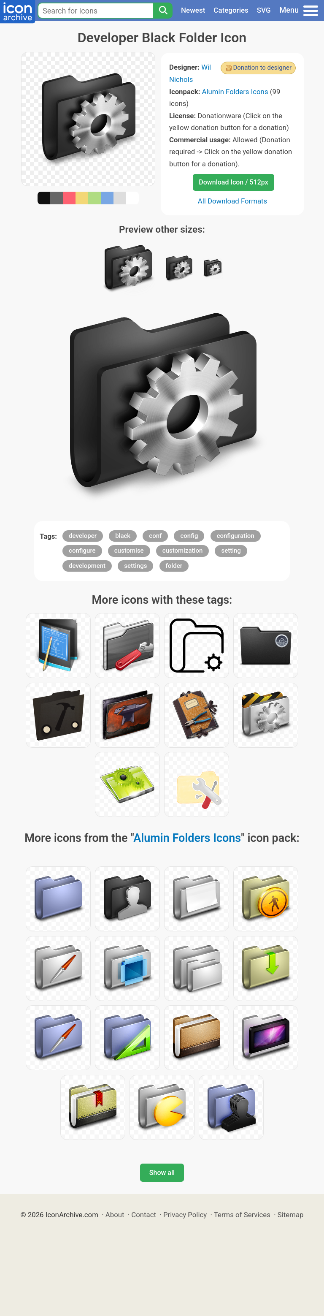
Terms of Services (242, 1214)
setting (230, 550)
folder (174, 566)
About (114, 1214)
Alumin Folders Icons (235, 91)
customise (129, 550)
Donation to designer (262, 67)
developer (83, 536)
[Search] (163, 11)
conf (155, 536)
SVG (264, 10)
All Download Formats (232, 201)
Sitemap (291, 1214)
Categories (230, 10)
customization (182, 550)
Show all (162, 1173)
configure (82, 550)
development (87, 566)
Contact (143, 1214)
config (189, 536)
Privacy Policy (185, 1214)
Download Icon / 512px (233, 182)
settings (135, 566)
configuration (235, 536)
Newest (193, 10)
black (122, 536)
